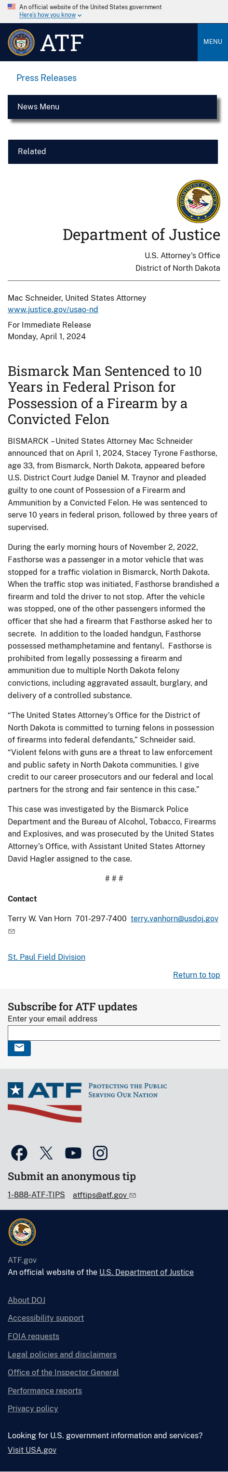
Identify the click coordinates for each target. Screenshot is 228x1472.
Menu (212, 41)
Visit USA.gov (32, 1450)
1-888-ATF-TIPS (36, 1194)
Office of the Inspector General (63, 1372)
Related (32, 151)
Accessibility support (46, 1318)
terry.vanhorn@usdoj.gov (174, 918)
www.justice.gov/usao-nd (53, 309)
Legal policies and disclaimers (62, 1354)
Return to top (196, 975)
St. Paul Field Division (46, 957)
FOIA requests (33, 1336)
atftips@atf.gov (101, 1195)
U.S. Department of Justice (146, 1272)
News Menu (38, 106)
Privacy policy (33, 1408)
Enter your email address (52, 1018)
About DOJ (26, 1300)
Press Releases (46, 78)
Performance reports (45, 1390)
